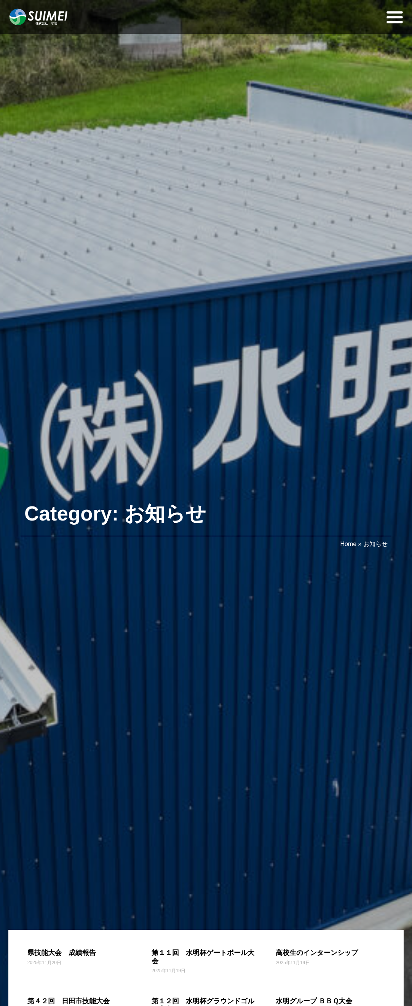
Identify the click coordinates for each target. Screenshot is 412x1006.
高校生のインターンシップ (317, 953)
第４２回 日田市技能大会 (68, 1001)
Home (348, 544)
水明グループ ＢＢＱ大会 (314, 1001)
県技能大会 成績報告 (61, 953)
